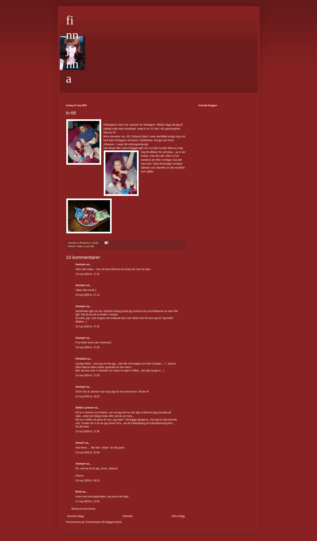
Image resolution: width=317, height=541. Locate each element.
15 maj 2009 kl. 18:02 (88, 396)
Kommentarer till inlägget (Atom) (104, 522)
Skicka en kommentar (83, 508)
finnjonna (72, 49)
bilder (80, 246)
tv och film (89, 246)
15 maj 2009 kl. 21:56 (88, 431)
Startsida (128, 516)
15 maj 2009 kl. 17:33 (88, 347)
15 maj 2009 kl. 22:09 (88, 452)
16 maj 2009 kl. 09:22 (88, 480)
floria (79, 491)
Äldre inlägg (178, 516)
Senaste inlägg (75, 516)
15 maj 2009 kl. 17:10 (88, 274)
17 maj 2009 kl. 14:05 (88, 501)
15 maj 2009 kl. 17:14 (88, 294)
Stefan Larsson (85, 407)
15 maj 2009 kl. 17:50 (88, 375)
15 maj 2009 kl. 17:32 (88, 326)
